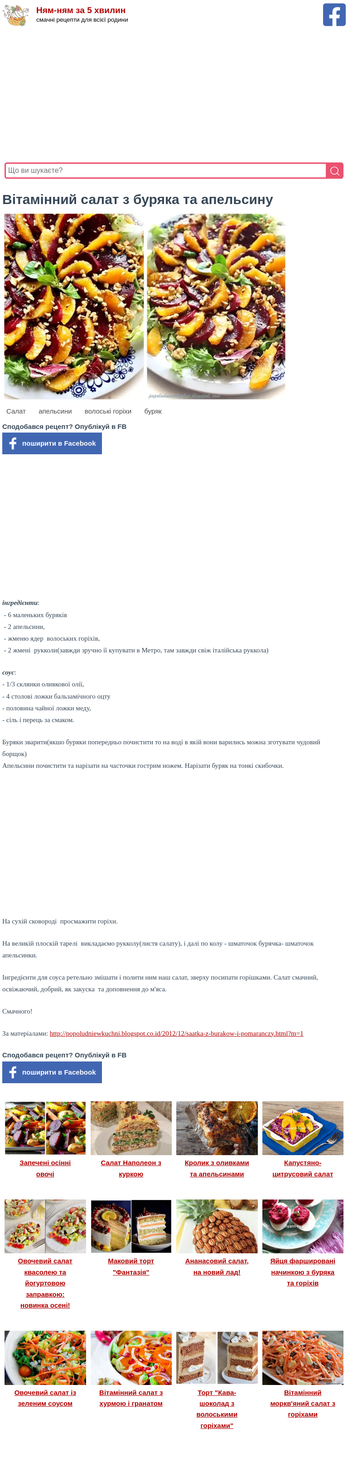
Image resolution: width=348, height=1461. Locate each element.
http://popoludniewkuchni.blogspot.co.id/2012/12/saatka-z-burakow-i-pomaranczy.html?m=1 (177, 1033)
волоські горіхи (108, 411)
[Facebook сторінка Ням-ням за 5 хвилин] (334, 7)
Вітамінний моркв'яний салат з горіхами (302, 1403)
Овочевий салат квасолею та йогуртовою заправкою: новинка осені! (45, 1283)
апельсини (55, 411)
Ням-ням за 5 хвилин (81, 10)
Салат (16, 411)
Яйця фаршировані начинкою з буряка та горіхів (303, 1272)
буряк (152, 411)
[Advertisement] (174, 94)
